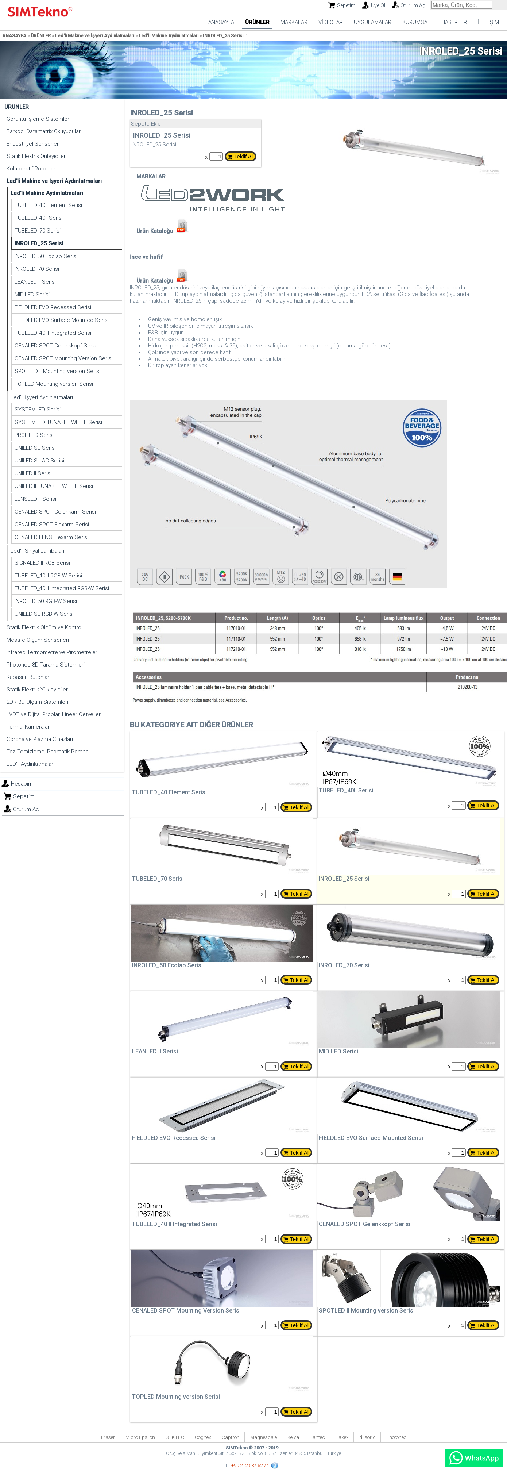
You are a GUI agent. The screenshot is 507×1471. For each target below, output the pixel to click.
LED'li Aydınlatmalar (30, 764)
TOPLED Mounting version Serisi (54, 384)
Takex (342, 1437)
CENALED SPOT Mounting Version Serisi (63, 358)
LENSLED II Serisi (35, 499)
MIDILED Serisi (32, 294)
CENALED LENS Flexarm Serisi (51, 537)
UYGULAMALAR (372, 22)
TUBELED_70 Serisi (38, 230)
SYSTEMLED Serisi (38, 409)
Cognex (203, 1437)
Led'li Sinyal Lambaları (37, 551)
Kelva (293, 1437)
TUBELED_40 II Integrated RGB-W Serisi (62, 588)
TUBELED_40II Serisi (39, 218)
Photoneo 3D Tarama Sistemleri (46, 664)
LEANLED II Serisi (35, 282)
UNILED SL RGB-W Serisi (44, 614)
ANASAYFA (221, 22)
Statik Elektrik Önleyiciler (36, 156)
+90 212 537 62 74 (250, 1465)
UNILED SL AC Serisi (39, 460)
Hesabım (22, 783)
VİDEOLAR (330, 22)
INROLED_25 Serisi (223, 35)
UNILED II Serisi (33, 473)
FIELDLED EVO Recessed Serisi (53, 307)
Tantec (317, 1437)
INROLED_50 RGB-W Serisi (46, 601)
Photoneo (396, 1437)
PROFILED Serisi (34, 435)
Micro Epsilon (140, 1437)
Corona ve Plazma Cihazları (40, 739)
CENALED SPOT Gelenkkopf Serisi (56, 345)
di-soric (367, 1437)
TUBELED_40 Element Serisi (48, 205)
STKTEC (175, 1437)
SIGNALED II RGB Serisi (42, 563)
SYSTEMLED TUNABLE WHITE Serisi (58, 422)
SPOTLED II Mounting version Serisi (57, 371)
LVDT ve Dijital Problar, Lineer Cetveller (54, 714)
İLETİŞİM (488, 22)
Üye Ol (378, 5)
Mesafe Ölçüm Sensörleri (38, 640)
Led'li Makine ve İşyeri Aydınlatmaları (94, 35)
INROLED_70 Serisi (37, 269)
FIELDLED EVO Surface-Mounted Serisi (62, 320)
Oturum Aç (412, 5)
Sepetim (346, 5)
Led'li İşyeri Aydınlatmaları (42, 397)
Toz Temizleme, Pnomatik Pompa (48, 751)
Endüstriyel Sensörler (33, 144)
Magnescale (263, 1437)
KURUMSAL (416, 22)
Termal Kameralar (28, 726)
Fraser (108, 1437)
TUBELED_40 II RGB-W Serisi (48, 575)
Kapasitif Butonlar (28, 677)
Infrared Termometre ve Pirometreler (52, 652)
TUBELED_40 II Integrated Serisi (53, 333)
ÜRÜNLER (257, 22)
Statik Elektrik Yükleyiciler (37, 689)
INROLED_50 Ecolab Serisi (46, 256)
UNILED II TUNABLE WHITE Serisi (54, 486)
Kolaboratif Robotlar (31, 168)
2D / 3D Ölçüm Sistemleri (37, 702)
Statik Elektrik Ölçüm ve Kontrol (44, 627)
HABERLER (454, 22)
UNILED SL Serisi (35, 448)
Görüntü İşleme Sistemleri (38, 119)
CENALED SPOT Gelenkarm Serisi (55, 511)
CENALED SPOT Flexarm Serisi (52, 524)
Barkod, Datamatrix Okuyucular (44, 131)
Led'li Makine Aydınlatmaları (168, 35)
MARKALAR (293, 22)
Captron (231, 1437)
